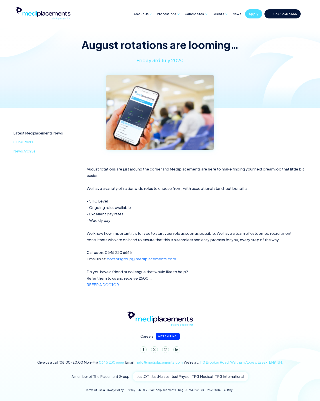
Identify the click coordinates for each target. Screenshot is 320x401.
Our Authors (23, 142)
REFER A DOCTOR (103, 284)
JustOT (143, 376)
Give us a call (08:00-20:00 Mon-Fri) (80, 362)
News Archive (24, 151)
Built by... (228, 390)
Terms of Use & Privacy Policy (105, 390)
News (236, 14)
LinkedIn (175, 350)
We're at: (233, 362)
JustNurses (160, 376)
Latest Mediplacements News (38, 133)
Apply (254, 14)
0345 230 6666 (285, 14)
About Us (141, 14)
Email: (154, 362)
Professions (166, 14)
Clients (218, 14)
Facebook (142, 350)
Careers (160, 336)
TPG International (229, 376)
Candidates (194, 14)
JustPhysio (181, 376)
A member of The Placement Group (100, 376)
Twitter (153, 350)
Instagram (164, 350)
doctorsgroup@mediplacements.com (141, 258)
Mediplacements (43, 13)
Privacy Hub (133, 390)
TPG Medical (202, 376)
